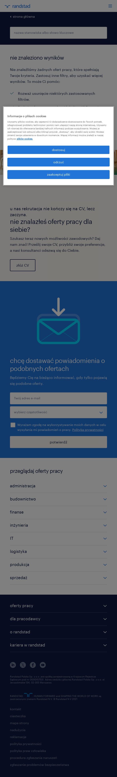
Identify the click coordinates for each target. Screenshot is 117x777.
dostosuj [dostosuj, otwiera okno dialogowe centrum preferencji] (58, 150)
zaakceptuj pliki (58, 174)
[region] (58, 146)
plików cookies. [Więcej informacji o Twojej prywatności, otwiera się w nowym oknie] (25, 138)
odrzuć (58, 162)
